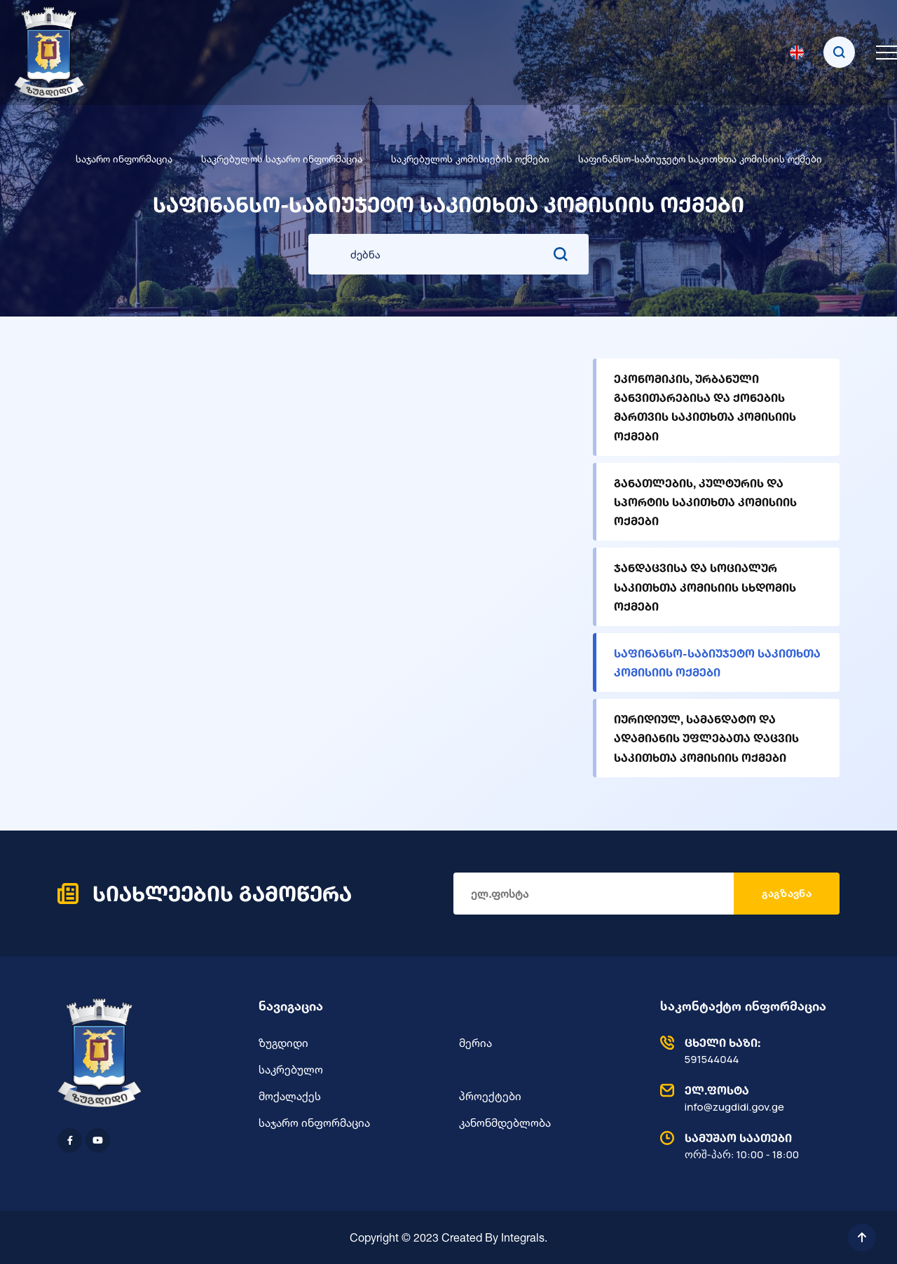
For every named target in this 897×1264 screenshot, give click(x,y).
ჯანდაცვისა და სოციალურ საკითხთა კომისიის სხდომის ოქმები (705, 586)
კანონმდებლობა (505, 1123)
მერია (475, 1043)
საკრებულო (291, 1069)
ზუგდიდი (283, 1043)
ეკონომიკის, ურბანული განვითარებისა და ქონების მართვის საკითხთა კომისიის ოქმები (705, 407)
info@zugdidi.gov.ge (746, 1098)
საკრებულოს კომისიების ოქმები (470, 159)
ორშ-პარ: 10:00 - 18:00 (746, 1146)
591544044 (746, 1050)
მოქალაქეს (290, 1096)
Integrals (523, 1237)
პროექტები (490, 1096)
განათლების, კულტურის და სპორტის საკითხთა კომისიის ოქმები (705, 501)
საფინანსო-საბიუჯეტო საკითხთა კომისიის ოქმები (717, 662)
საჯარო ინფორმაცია (124, 159)
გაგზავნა (787, 893)
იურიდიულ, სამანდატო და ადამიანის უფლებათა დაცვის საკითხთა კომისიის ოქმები (706, 737)
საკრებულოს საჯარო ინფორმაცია (281, 159)
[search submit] (561, 254)
